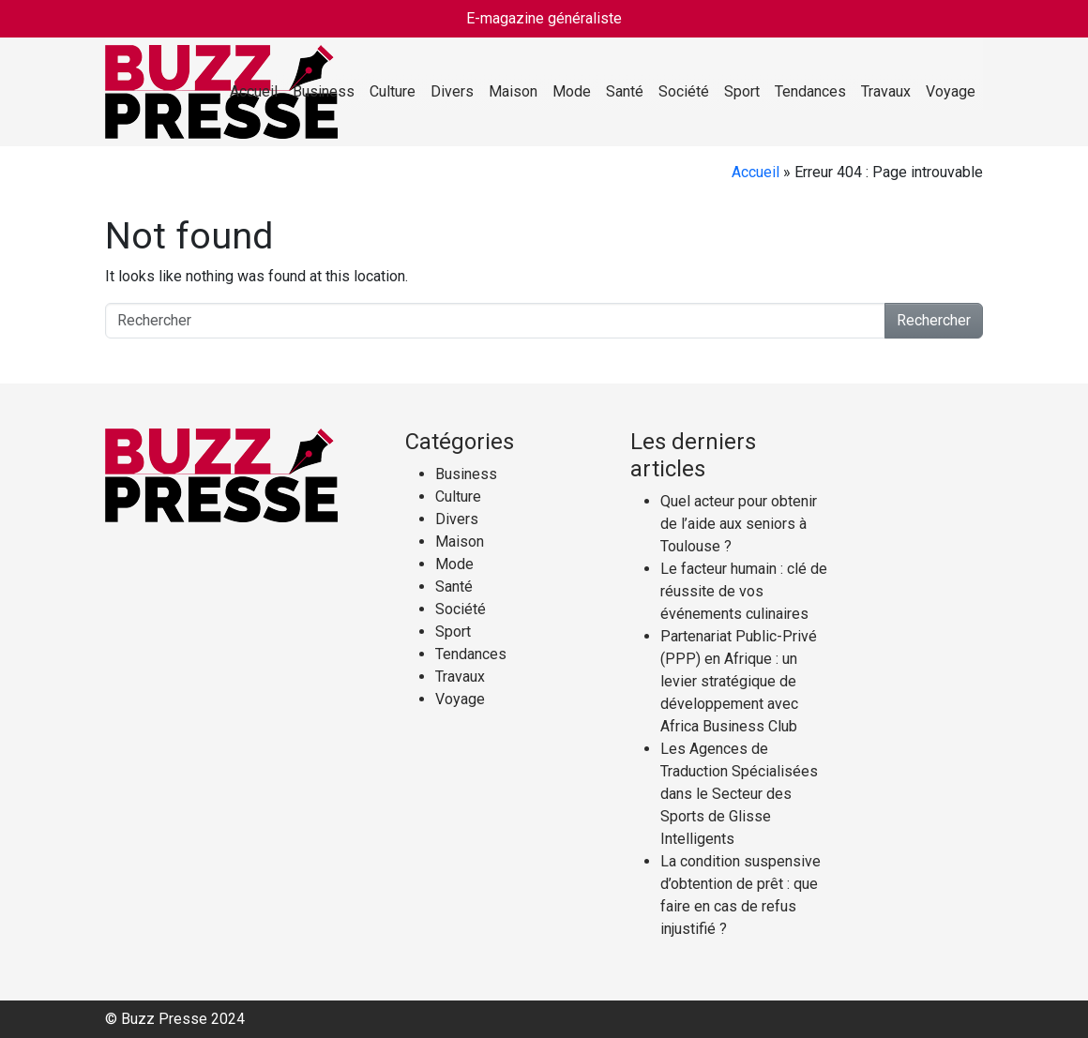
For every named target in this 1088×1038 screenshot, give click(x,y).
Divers (452, 91)
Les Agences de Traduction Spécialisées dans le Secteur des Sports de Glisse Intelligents (739, 794)
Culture (393, 91)
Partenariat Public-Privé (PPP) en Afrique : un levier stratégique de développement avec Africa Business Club (738, 681)
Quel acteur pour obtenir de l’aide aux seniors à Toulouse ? (738, 523)
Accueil (254, 91)
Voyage (950, 91)
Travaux (886, 91)
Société (683, 91)
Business (324, 91)
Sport (742, 91)
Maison (513, 91)
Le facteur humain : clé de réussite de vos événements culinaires (743, 591)
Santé (624, 91)
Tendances (810, 91)
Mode (571, 91)
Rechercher (934, 320)
